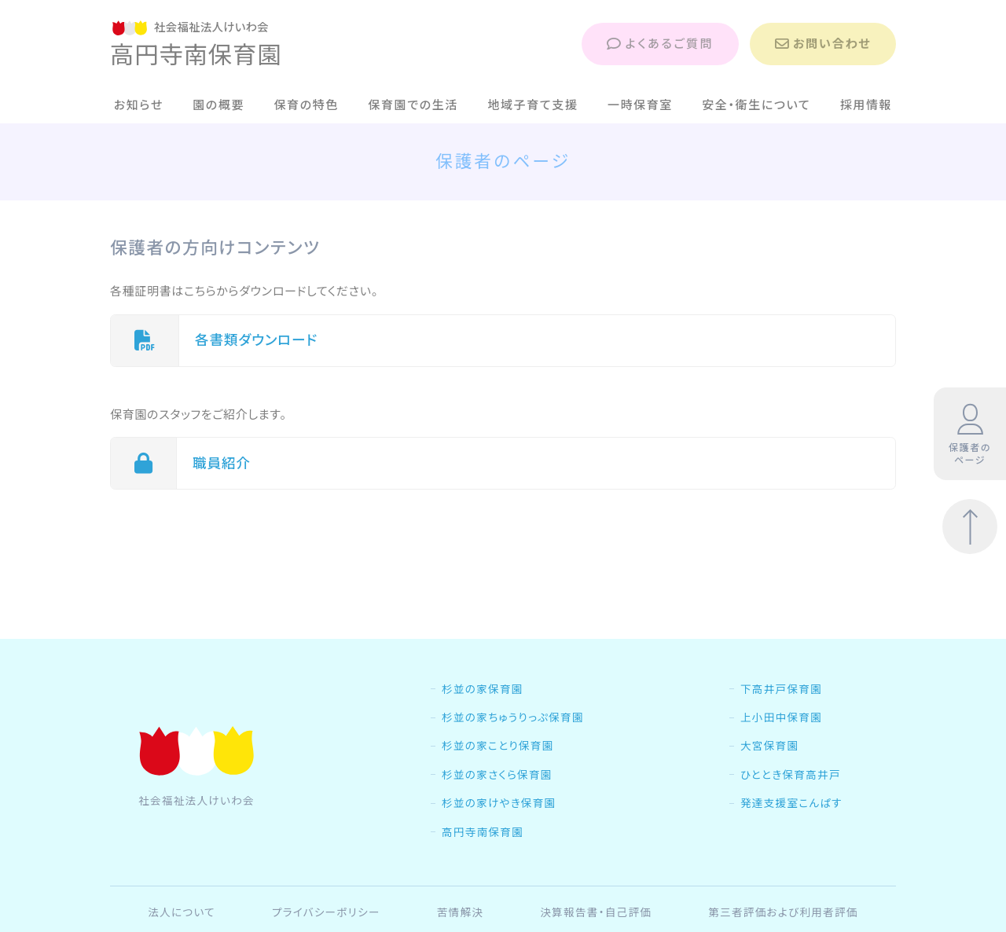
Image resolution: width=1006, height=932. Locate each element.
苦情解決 (460, 912)
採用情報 (866, 104)
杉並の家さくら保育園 (497, 775)
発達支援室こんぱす (791, 803)
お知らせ (138, 104)
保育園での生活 (413, 104)
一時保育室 (640, 104)
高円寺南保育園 (482, 832)
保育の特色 (306, 104)
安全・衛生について (756, 104)
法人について (181, 912)
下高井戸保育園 (781, 689)
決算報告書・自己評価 (596, 912)
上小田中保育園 (781, 717)
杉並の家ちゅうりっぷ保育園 (513, 717)
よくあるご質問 (660, 43)
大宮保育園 (769, 745)
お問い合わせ (823, 43)
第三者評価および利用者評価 (783, 912)
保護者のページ (970, 434)
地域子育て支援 (532, 104)
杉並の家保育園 (482, 689)
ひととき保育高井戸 (790, 775)
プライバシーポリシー (326, 912)
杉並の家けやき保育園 (499, 803)
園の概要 (218, 104)
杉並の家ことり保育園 (498, 745)
